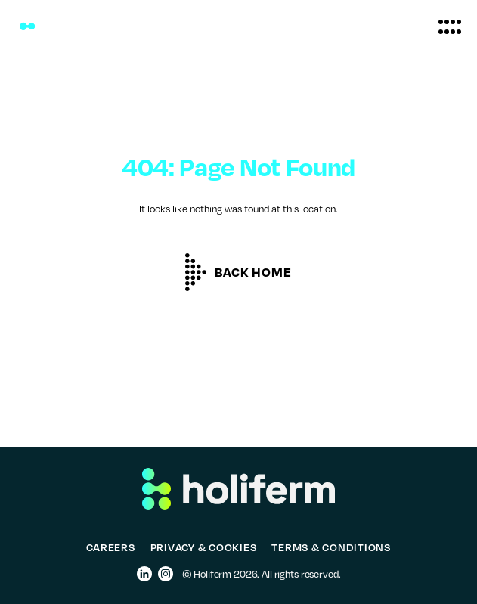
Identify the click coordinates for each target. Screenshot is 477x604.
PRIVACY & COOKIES (203, 547)
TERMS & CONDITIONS (331, 547)
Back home (253, 272)
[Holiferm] (27, 26)
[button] (450, 26)
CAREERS (110, 547)
